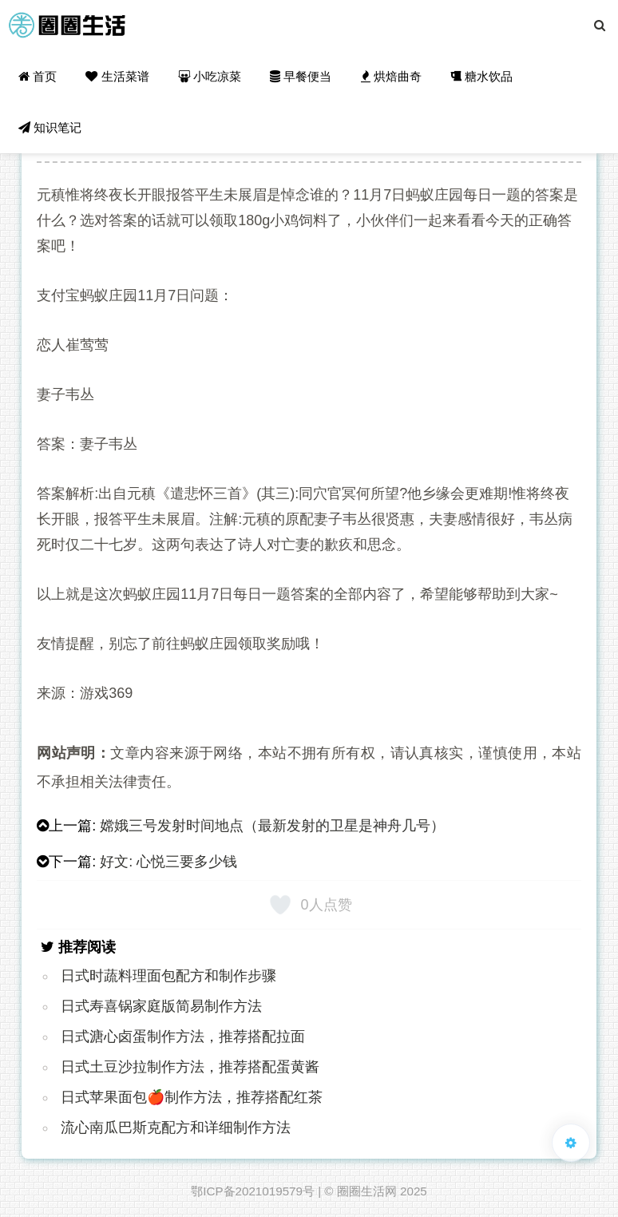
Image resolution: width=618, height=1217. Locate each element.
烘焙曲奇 (391, 76)
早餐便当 (300, 76)
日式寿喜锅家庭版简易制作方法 (161, 1006)
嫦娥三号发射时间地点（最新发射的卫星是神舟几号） (272, 826)
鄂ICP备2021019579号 (253, 1191)
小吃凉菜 (209, 76)
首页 (37, 76)
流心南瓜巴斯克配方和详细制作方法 (176, 1128)
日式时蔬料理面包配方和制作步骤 (168, 976)
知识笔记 (49, 127)
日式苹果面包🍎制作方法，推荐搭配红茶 (192, 1097)
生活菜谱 (117, 76)
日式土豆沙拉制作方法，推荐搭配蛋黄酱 (190, 1067)
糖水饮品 (481, 76)
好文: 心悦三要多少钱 (168, 862)
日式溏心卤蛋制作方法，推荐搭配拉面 (183, 1037)
